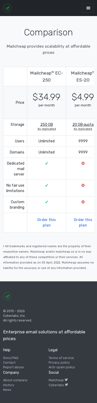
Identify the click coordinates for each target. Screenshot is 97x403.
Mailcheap (58, 380)
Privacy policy (59, 362)
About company (15, 380)
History (8, 385)
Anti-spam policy (62, 367)
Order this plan (46, 223)
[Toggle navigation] (88, 7)
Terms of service (61, 358)
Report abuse (13, 367)
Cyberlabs (58, 385)
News (7, 390)
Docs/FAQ (10, 358)
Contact (9, 362)
